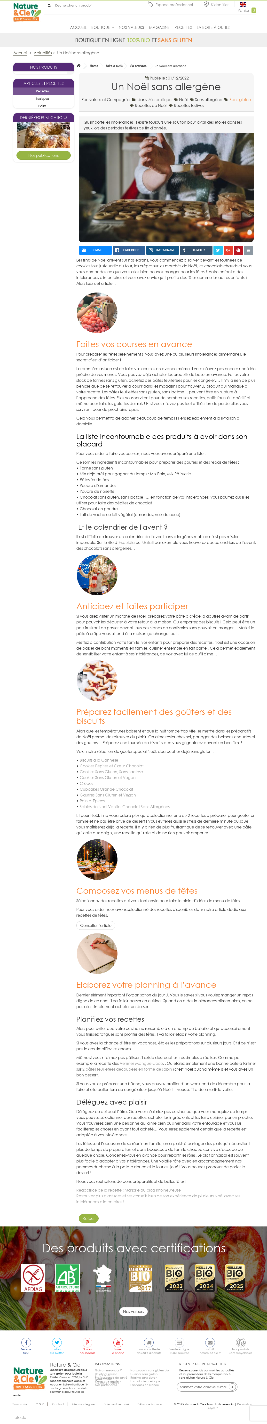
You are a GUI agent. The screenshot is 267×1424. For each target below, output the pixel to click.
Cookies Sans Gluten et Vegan (108, 777)
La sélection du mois (33, 83)
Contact (58, 1408)
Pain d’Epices (92, 800)
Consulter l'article (95, 925)
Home (94, 66)
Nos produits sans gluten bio (149, 1370)
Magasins (159, 27)
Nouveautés (103, 1392)
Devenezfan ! (26, 1351)
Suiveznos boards (87, 1351)
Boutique (100, 27)
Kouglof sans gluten (43, 275)
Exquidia (127, 542)
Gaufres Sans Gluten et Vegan (108, 795)
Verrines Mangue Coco (141, 1063)
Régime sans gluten (143, 1377)
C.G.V (40, 1408)
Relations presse (106, 1374)
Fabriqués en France (144, 1385)
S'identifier (220, 4)
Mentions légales (83, 1408)
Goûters (49, 288)
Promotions (102, 1388)
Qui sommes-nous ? (108, 1370)
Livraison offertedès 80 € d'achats (149, 1351)
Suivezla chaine (118, 1351)
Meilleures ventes (107, 1396)
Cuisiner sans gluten (143, 1374)
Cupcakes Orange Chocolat (106, 789)
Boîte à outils (114, 66)
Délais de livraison (149, 1408)
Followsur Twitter (57, 1351)
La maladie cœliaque (145, 1381)
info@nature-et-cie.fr (210, 1351)
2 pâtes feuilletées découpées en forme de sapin (127, 1069)
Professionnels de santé (111, 1377)
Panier (247, 10)
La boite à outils (213, 27)
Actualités (43, 52)
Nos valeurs (131, 27)
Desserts (49, 377)
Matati (147, 542)
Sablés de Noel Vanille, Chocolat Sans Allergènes (125, 806)
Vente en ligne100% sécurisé (179, 1351)
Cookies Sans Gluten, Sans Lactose (111, 771)
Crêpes (86, 783)
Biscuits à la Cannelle (99, 760)
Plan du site (19, 1408)
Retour (89, 1218)
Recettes (183, 27)
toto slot (20, 1421)
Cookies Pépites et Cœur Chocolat (111, 766)
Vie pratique (138, 66)
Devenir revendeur (108, 1381)
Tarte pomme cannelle (43, 360)
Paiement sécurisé (116, 1408)
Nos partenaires (106, 1385)
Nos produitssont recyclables (240, 1351)
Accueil (78, 27)
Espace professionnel (174, 4)
